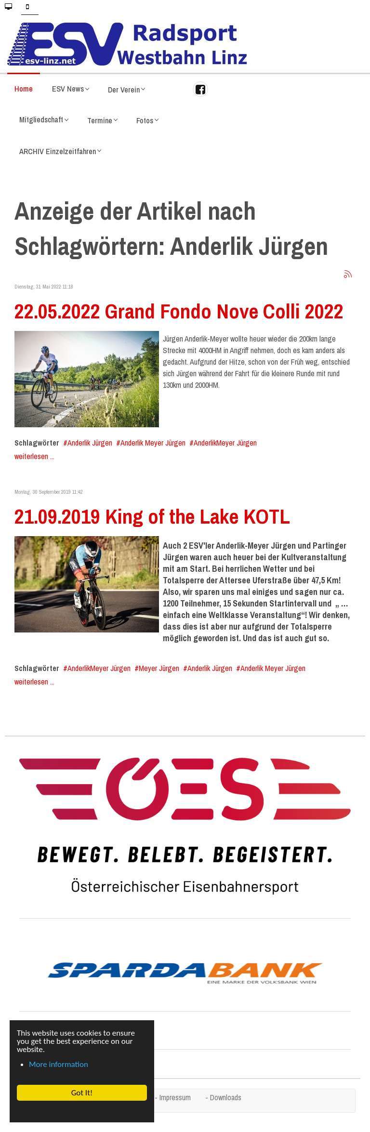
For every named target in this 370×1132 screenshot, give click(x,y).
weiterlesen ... (34, 456)
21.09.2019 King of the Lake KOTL (152, 516)
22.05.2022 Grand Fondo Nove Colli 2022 (179, 311)
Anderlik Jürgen (89, 442)
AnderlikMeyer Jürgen (225, 442)
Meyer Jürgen (159, 668)
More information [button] (58, 1064)
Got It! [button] (82, 1093)
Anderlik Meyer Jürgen (152, 442)
